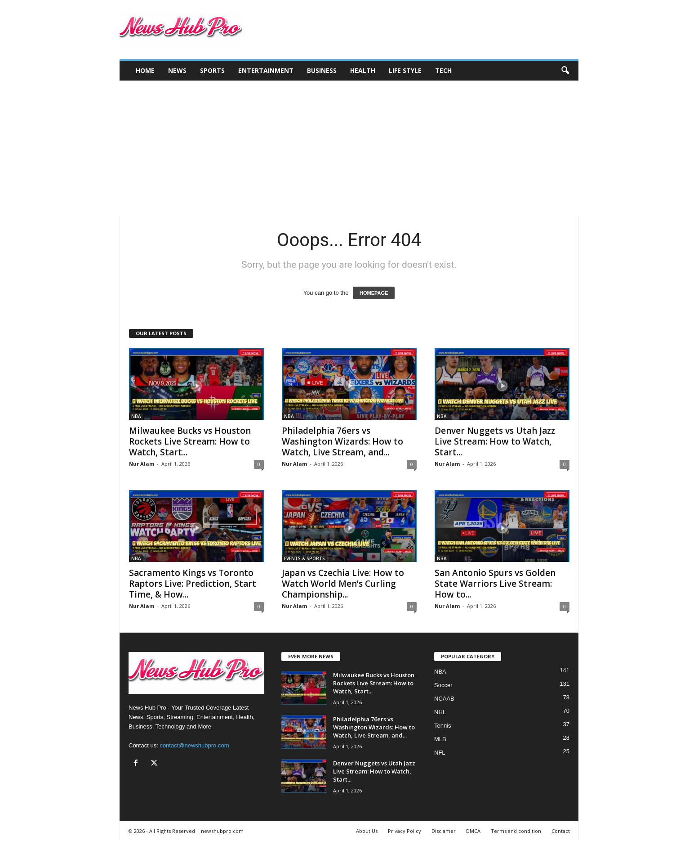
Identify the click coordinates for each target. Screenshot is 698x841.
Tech (443, 70)
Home (145, 70)
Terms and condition (516, 831)
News (177, 70)
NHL (440, 712)
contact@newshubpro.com (194, 745)
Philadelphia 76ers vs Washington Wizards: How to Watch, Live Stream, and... (342, 441)
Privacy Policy (404, 831)
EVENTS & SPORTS (304, 558)
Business (322, 70)
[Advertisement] (349, 148)
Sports (212, 70)
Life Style (405, 70)
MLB (440, 739)
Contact (560, 831)
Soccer (443, 685)
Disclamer (443, 831)
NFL (439, 752)
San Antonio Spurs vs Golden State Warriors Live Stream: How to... (495, 583)
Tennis (442, 725)
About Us (367, 831)
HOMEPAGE (374, 293)
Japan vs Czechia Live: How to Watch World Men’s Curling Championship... (343, 583)
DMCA (473, 831)
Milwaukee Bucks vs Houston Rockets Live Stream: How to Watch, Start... (190, 441)
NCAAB (444, 698)
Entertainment (265, 70)
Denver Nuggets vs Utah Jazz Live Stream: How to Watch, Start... (495, 441)
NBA (136, 416)
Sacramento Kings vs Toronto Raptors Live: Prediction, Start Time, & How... (192, 583)
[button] (565, 71)
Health (362, 70)
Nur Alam (141, 463)
